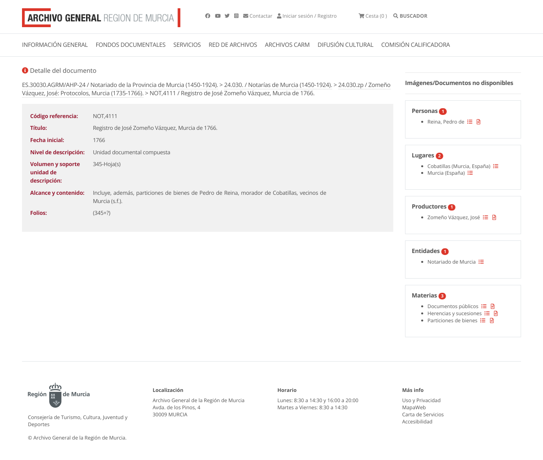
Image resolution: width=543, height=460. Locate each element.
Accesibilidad (417, 421)
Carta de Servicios (423, 414)
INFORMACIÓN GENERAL (55, 45)
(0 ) (373, 15)
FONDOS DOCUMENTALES (130, 45)
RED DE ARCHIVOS (233, 45)
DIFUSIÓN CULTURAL (345, 45)
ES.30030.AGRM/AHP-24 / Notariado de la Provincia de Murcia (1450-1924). (120, 85)
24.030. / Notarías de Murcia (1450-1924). (278, 85)
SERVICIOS (187, 45)
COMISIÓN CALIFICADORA (415, 45)
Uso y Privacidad (421, 400)
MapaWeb (414, 407)
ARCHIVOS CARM (287, 45)
